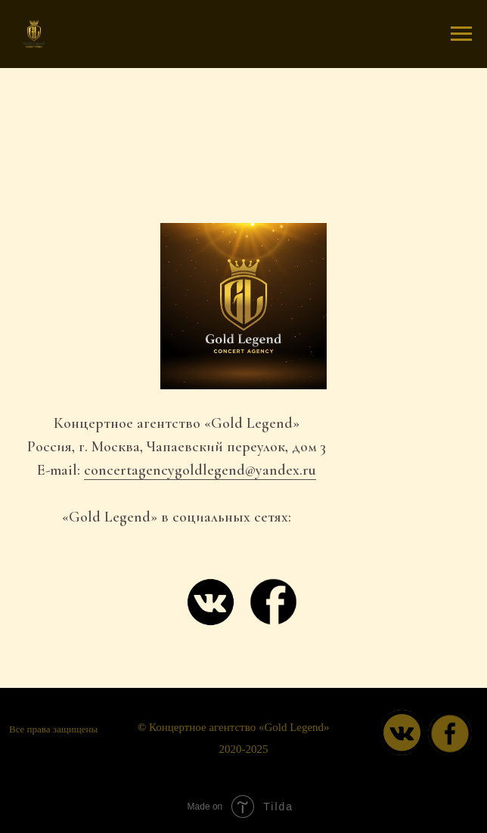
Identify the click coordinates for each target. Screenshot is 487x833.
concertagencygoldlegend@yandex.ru (200, 470)
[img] (450, 733)
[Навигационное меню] (461, 34)
